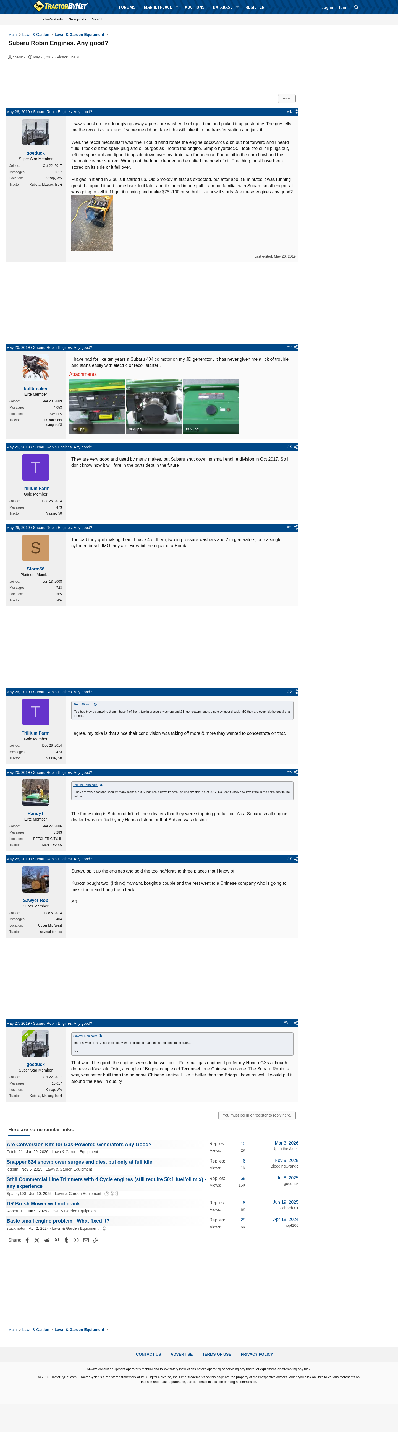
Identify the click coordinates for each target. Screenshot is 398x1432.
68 (242, 1178)
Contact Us (148, 1354)
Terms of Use (216, 1354)
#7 (289, 858)
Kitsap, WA (54, 178)
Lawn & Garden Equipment (75, 1152)
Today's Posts (51, 19)
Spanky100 (16, 1193)
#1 (289, 111)
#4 (289, 527)
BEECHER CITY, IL (47, 839)
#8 (286, 1023)
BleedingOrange (284, 1166)
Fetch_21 (15, 1152)
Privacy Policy (257, 1354)
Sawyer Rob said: (85, 1035)
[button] (177, 7)
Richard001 (288, 1208)
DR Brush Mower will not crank (43, 1204)
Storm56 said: (82, 704)
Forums (127, 7)
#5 (289, 691)
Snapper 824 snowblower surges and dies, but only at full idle (79, 1162)
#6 (289, 772)
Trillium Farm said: (85, 785)
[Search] (356, 7)
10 (242, 1143)
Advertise (182, 1354)
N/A (59, 594)
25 (242, 1220)
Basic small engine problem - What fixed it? (58, 1221)
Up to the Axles (285, 1148)
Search (98, 19)
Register (255, 7)
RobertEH (15, 1211)
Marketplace (158, 7)
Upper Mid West (50, 925)
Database (222, 7)
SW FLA (55, 414)
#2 (289, 347)
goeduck (19, 57)
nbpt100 (291, 1225)
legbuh (12, 1169)
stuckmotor (16, 1228)
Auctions (195, 7)
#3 (289, 446)
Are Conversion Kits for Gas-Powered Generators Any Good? (79, 1144)
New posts (78, 19)
